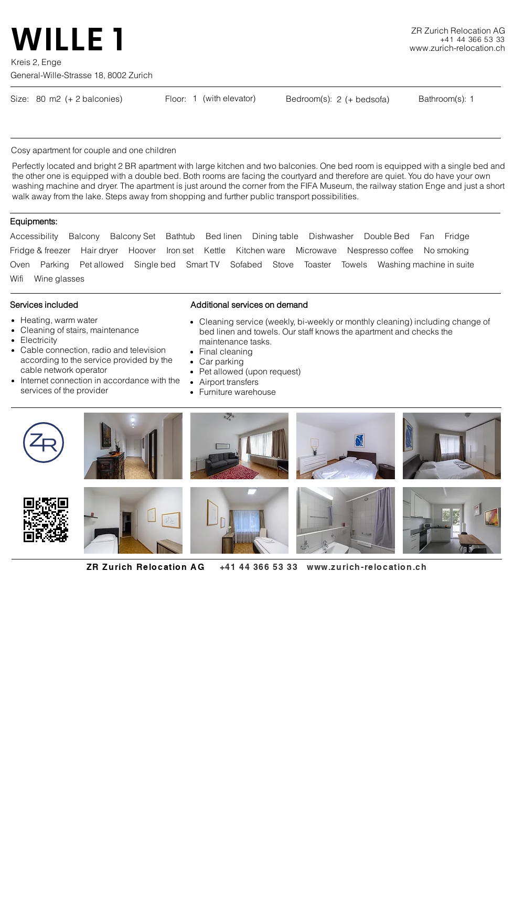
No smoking (446, 250)
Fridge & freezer (39, 250)
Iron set (180, 250)
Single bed (155, 264)
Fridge (456, 236)
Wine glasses (59, 278)
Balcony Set (132, 236)
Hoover (142, 250)
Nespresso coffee (380, 250)
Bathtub (180, 236)
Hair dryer (99, 250)
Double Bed (386, 236)
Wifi (16, 278)
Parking (54, 264)
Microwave (316, 250)
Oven (19, 264)
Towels (354, 264)
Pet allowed (101, 264)
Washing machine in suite (425, 264)
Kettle (215, 250)
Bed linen (223, 236)
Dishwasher (331, 236)
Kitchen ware (260, 250)
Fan (427, 236)
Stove (283, 264)
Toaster (317, 264)
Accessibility (33, 236)
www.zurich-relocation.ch (367, 567)
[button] (133, 446)
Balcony (84, 236)
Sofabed (246, 264)
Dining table (275, 236)
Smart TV (203, 264)
